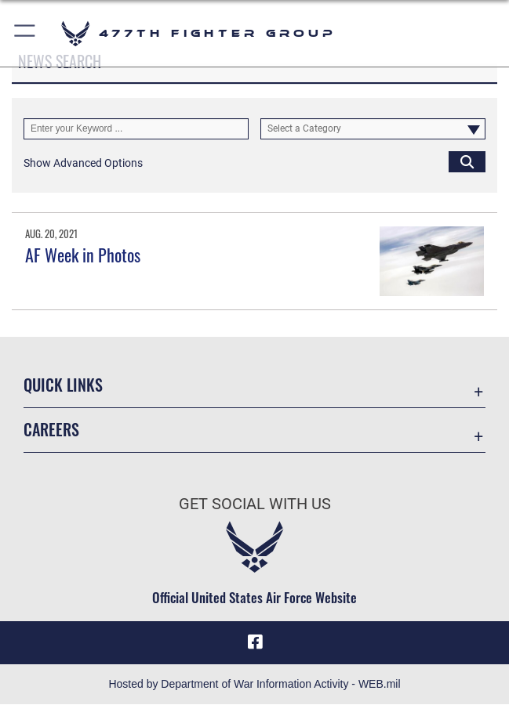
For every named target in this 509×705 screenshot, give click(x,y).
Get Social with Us (255, 503)
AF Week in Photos (82, 254)
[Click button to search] (467, 161)
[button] (25, 33)
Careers (51, 429)
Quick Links (63, 384)
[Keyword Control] (136, 128)
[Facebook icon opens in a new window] (255, 642)
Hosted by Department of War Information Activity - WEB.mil (254, 684)
